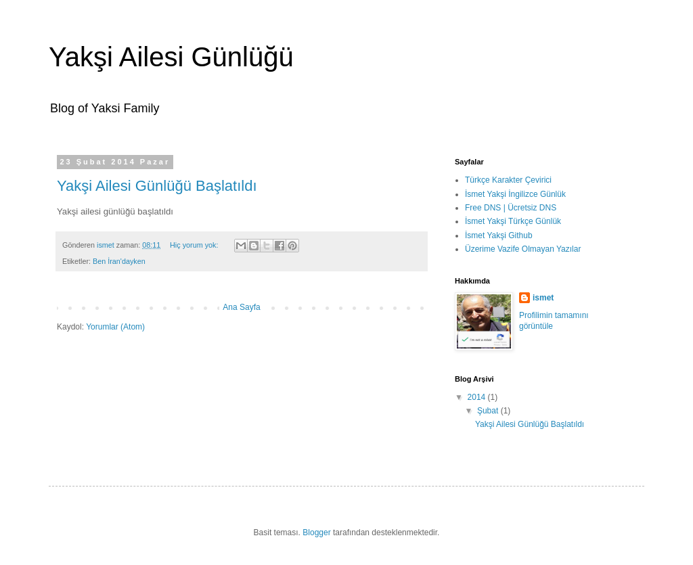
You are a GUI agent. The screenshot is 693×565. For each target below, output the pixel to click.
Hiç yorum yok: (195, 245)
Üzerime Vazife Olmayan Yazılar (523, 249)
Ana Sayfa (241, 307)
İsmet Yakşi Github (499, 235)
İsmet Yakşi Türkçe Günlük (513, 221)
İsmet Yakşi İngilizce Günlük (515, 194)
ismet (543, 297)
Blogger (316, 532)
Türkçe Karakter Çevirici (508, 180)
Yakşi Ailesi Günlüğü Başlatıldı (157, 185)
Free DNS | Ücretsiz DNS (510, 207)
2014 (478, 397)
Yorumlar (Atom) (115, 327)
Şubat (489, 410)
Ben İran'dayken (119, 261)
